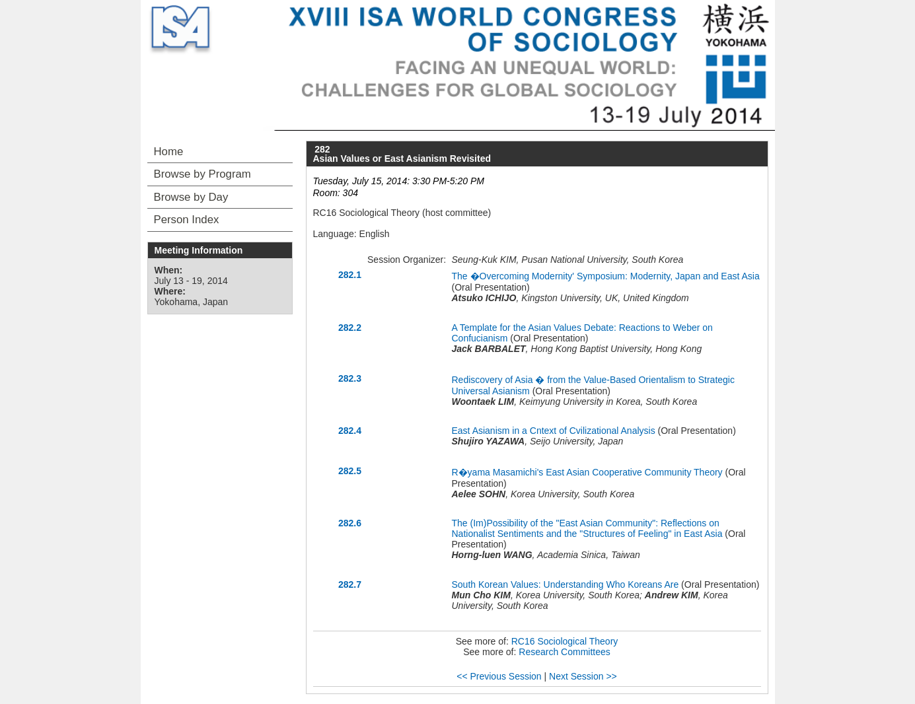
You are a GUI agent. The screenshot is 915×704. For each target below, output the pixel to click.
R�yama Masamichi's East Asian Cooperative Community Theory (587, 472)
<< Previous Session (499, 676)
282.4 (349, 430)
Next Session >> (583, 676)
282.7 (349, 584)
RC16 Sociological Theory (564, 641)
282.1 (349, 274)
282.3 (349, 378)
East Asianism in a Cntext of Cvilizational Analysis (553, 430)
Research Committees (564, 652)
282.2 (349, 327)
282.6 (349, 523)
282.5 (349, 471)
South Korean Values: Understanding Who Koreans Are (565, 584)
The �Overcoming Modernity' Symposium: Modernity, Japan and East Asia (606, 276)
